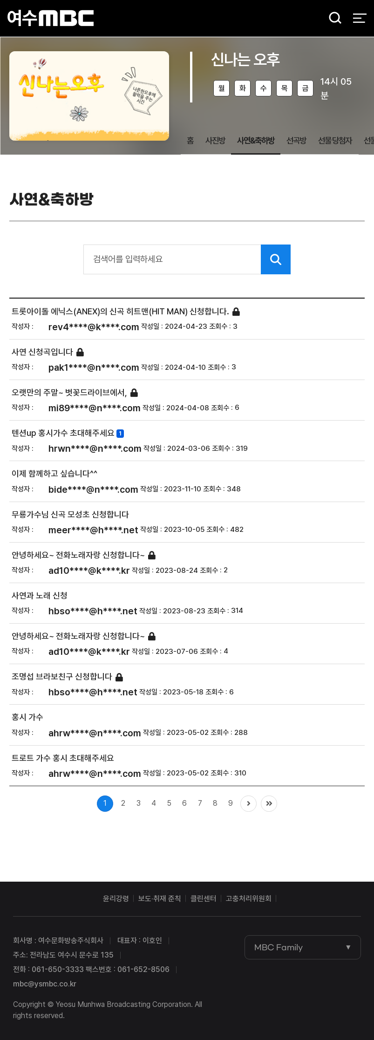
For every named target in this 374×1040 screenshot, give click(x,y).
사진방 (215, 140)
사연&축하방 (255, 140)
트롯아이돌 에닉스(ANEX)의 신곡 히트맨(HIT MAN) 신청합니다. (120, 311)
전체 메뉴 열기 (360, 18)
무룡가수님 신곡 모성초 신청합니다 (70, 514)
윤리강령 (116, 898)
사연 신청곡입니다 (42, 352)
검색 (332, 19)
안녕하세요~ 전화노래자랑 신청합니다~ (78, 555)
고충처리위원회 (249, 898)
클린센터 (203, 898)
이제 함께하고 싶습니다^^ (54, 474)
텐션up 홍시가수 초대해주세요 (63, 433)
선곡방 (296, 140)
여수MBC (50, 18)
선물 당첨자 (335, 140)
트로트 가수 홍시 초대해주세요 (63, 758)
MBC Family (278, 947)
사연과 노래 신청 (40, 595)
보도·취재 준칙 (159, 898)
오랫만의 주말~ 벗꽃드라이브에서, (69, 392)
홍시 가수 (27, 717)
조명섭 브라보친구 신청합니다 (62, 677)
